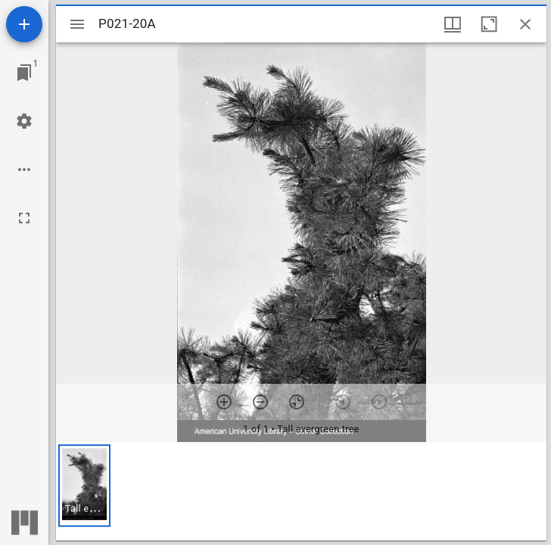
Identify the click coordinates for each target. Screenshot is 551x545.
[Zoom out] (260, 402)
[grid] (301, 491)
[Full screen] (24, 218)
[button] (84, 485)
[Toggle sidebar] (77, 24)
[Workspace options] (24, 169)
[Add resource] (24, 24)
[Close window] (525, 24)
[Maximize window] (489, 24)
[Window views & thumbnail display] (452, 24)
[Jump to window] (24, 72)
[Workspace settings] (24, 121)
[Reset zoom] (297, 402)
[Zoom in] (224, 402)
